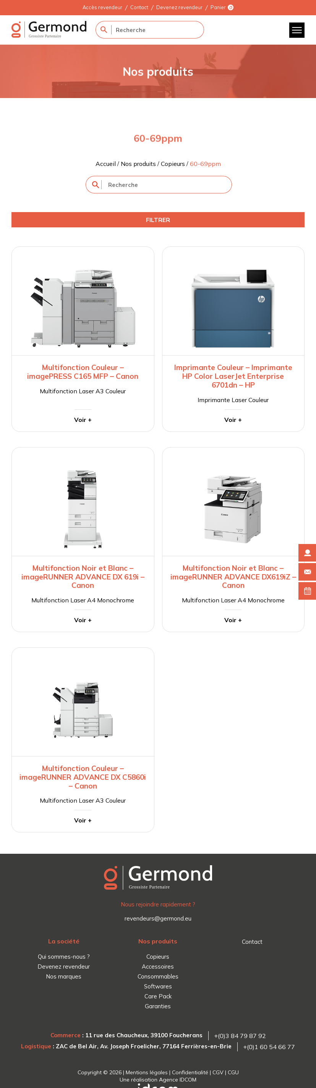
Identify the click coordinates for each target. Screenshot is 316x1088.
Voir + (83, 419)
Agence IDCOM (177, 1079)
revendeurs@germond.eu (158, 918)
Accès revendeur (102, 7)
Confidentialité (190, 1072)
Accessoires (158, 966)
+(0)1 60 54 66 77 (269, 1047)
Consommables (158, 976)
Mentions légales (147, 1072)
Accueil (106, 163)
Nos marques (63, 976)
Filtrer (158, 220)
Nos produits (138, 163)
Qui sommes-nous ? (64, 956)
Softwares (158, 986)
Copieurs (173, 163)
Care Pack (158, 996)
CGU (233, 1072)
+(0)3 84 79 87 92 (240, 1036)
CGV (218, 1072)
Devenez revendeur (179, 7)
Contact (139, 7)
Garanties (158, 1006)
